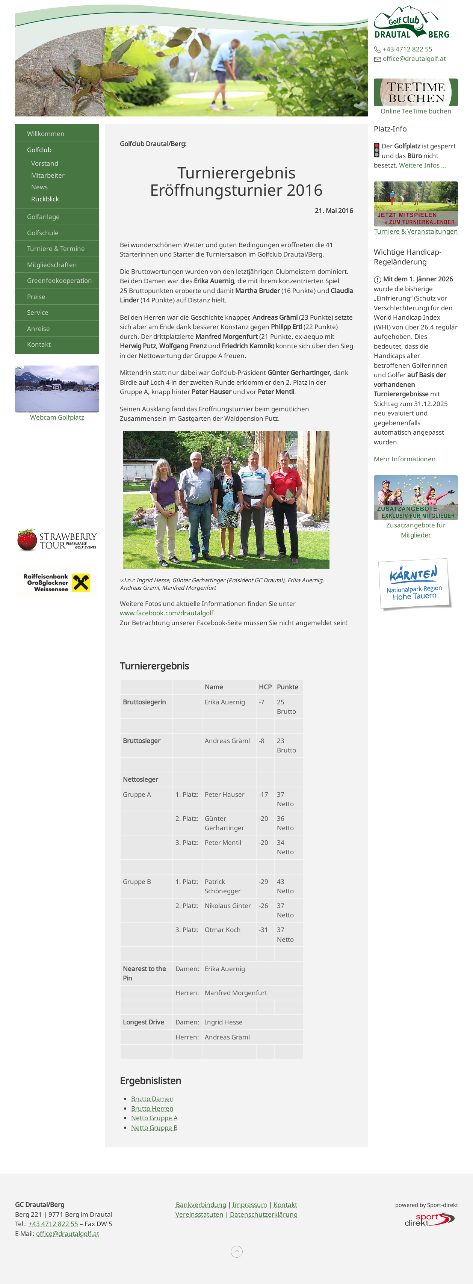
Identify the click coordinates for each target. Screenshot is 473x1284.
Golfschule (43, 232)
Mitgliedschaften (52, 264)
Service (37, 312)
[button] (237, 1252)
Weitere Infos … (422, 165)
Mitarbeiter (48, 175)
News (39, 187)
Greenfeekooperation (59, 280)
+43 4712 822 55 (407, 49)
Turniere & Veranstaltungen (416, 231)
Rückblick (45, 199)
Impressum (250, 1204)
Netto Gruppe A (154, 1117)
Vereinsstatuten (199, 1214)
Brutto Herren (152, 1108)
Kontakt (39, 344)
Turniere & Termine (56, 248)
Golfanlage (43, 216)
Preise (36, 296)
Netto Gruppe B (154, 1127)
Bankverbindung (201, 1204)
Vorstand (44, 163)
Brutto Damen (152, 1098)
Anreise (38, 328)
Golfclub (39, 149)
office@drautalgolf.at (414, 58)
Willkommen (46, 133)
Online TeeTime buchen (416, 111)
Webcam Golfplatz (57, 417)
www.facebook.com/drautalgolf (166, 613)
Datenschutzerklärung (264, 1214)
